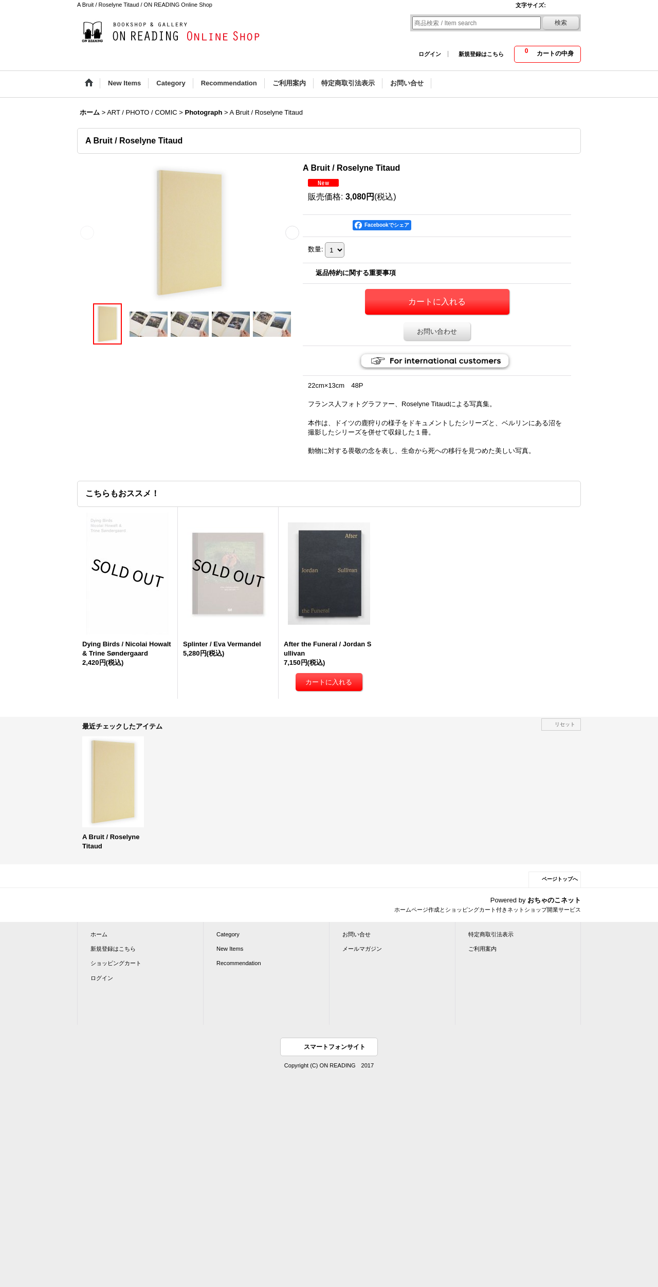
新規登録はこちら (481, 54)
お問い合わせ (437, 331)
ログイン (429, 54)
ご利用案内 (482, 949)
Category (228, 934)
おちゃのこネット (554, 900)
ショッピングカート (115, 963)
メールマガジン (362, 949)
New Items (229, 949)
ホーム (98, 934)
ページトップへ (560, 879)
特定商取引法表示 (491, 934)
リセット (565, 724)
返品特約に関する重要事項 (356, 273)
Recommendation (238, 963)
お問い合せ (356, 934)
